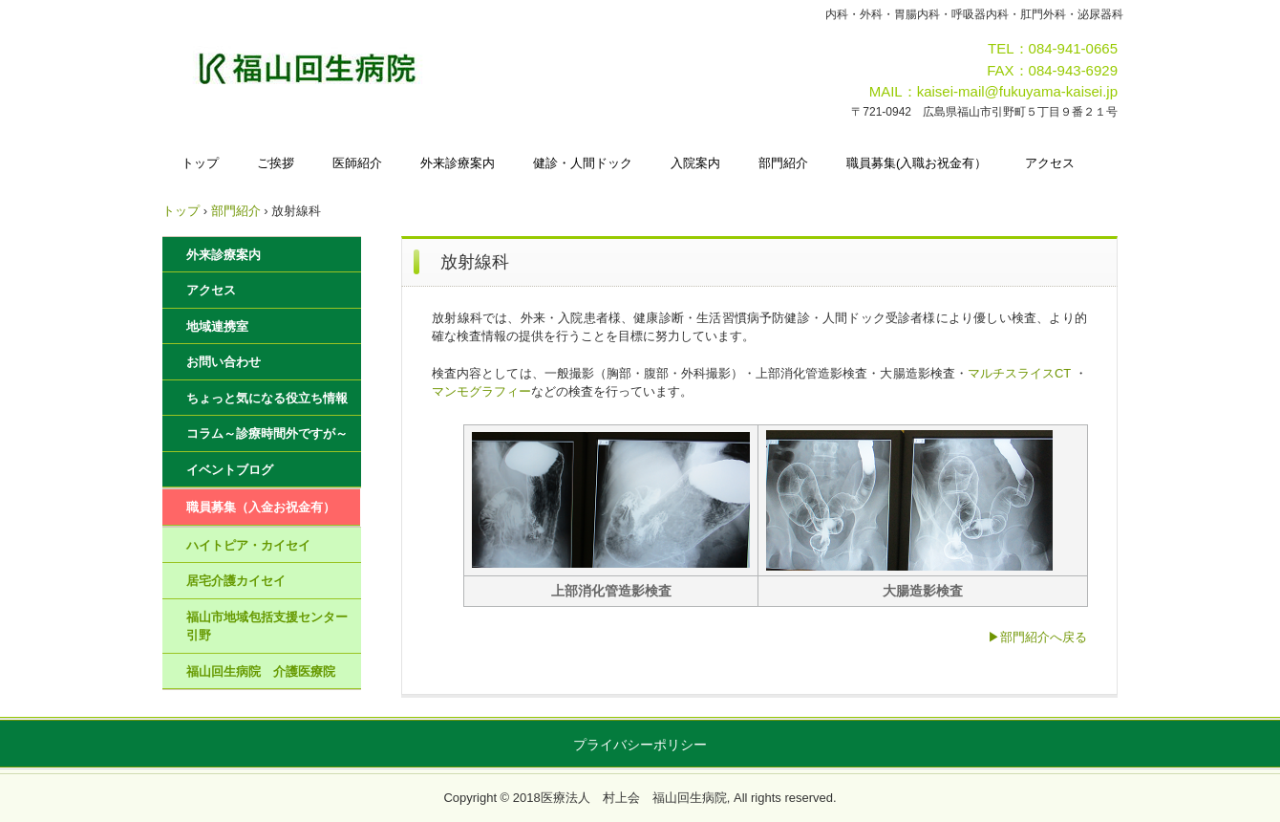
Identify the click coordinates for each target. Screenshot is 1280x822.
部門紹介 (783, 163)
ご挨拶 (275, 163)
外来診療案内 (457, 163)
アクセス (1050, 163)
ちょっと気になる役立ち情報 (267, 398)
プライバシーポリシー (640, 744)
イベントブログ (229, 470)
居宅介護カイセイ (236, 580)
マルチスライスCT (1019, 373)
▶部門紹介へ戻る (1037, 637)
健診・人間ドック (582, 163)
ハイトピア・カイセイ (248, 545)
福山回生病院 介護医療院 (260, 671)
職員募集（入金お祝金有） (260, 507)
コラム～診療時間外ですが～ (267, 433)
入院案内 (695, 163)
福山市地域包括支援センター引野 (267, 626)
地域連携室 (217, 326)
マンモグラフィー (481, 391)
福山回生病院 (364, 68)
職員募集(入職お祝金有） (916, 163)
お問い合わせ (223, 362)
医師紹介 (357, 163)
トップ (200, 163)
